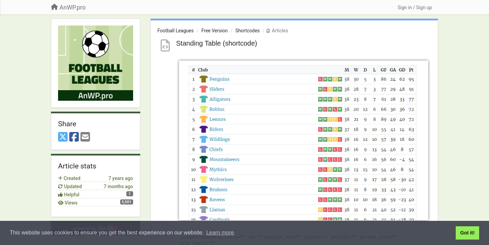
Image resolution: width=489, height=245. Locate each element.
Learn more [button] (220, 232)
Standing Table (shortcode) (216, 43)
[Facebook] (74, 137)
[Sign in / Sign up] (415, 7)
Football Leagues (176, 30)
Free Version (214, 30)
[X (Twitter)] (63, 137)
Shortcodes (247, 30)
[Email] (85, 137)
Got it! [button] (467, 232)
